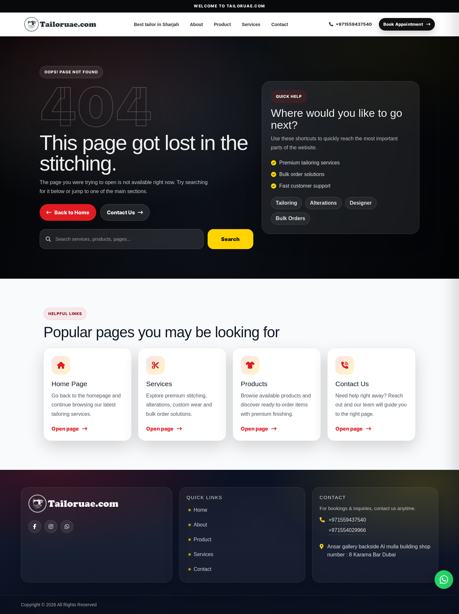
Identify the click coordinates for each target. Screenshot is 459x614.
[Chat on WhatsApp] (444, 579)
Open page (69, 428)
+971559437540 (347, 520)
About (196, 24)
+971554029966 (347, 530)
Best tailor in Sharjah (156, 24)
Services (251, 24)
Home (201, 510)
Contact (279, 24)
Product (222, 24)
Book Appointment (406, 24)
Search (230, 239)
